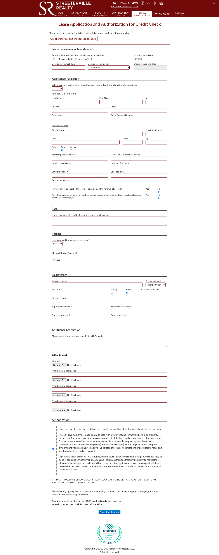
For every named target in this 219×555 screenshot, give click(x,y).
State (125, 138)
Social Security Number (122, 115)
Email (113, 106)
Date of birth (58, 115)
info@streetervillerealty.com (124, 6)
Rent (63, 147)
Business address (60, 298)
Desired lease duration (98, 63)
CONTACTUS (180, 14)
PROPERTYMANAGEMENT (99, 14)
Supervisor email (119, 315)
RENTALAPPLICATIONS (142, 14)
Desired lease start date (63, 63)
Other (73, 147)
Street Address (59, 130)
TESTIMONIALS (162, 14)
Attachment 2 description (64, 385)
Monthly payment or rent (64, 154)
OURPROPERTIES (60, 14)
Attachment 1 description (64, 370)
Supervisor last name (62, 306)
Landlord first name (120, 163)
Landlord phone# (60, 171)
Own (54, 147)
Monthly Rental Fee (143, 55)
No (159, 188)
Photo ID (56, 361)
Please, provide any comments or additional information (78, 336)
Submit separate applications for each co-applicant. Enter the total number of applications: (94, 85)
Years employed (153, 281)
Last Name (57, 98)
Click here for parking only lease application (73, 38)
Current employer (60, 281)
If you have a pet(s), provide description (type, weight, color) (80, 215)
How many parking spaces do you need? (70, 240)
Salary (129, 289)
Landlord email (118, 171)
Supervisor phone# (61, 315)
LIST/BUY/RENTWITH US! (79, 14)
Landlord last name (61, 163)
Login (214, 3)
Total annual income (149, 289)
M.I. (147, 98)
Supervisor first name (121, 306)
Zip (147, 138)
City (54, 138)
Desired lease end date (145, 63)
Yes (147, 188)
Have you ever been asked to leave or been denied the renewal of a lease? (87, 188)
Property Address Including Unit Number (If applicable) (78, 55)
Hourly (114, 289)
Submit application (109, 512)
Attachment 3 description (64, 401)
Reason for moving (61, 180)
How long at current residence (125, 154)
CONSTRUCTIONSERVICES (120, 14)
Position (56, 289)
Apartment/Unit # (154, 130)
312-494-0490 (127, 3)
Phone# (55, 106)
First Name (104, 98)
